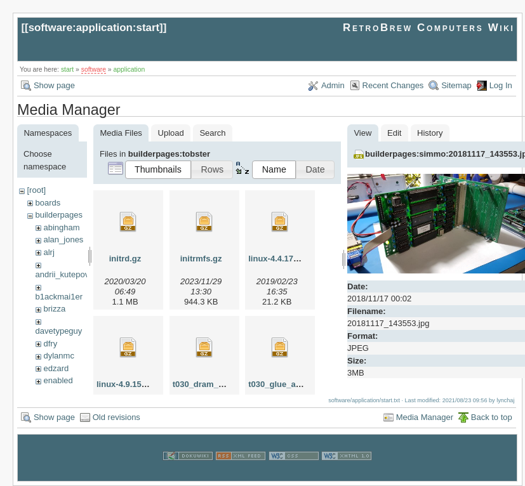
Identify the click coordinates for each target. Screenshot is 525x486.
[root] (36, 190)
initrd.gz (125, 258)
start (67, 69)
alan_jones (63, 239)
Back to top (491, 416)
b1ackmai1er (59, 296)
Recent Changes (393, 85)
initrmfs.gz (201, 258)
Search (212, 133)
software (93, 69)
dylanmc (58, 355)
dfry (50, 343)
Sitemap (456, 85)
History (429, 133)
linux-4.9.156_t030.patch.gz (149, 384)
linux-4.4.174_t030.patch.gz (301, 258)
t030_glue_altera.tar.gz (292, 384)
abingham (61, 227)
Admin (333, 85)
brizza (54, 308)
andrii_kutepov (63, 274)
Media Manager (424, 416)
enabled (57, 380)
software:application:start (94, 28)
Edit (394, 133)
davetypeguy (59, 331)
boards (47, 202)
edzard (56, 368)
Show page (54, 85)
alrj (48, 252)
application (129, 69)
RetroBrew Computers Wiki (429, 28)
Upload (171, 133)
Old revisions (116, 416)
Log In (500, 85)
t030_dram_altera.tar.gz (219, 384)
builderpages (58, 215)
